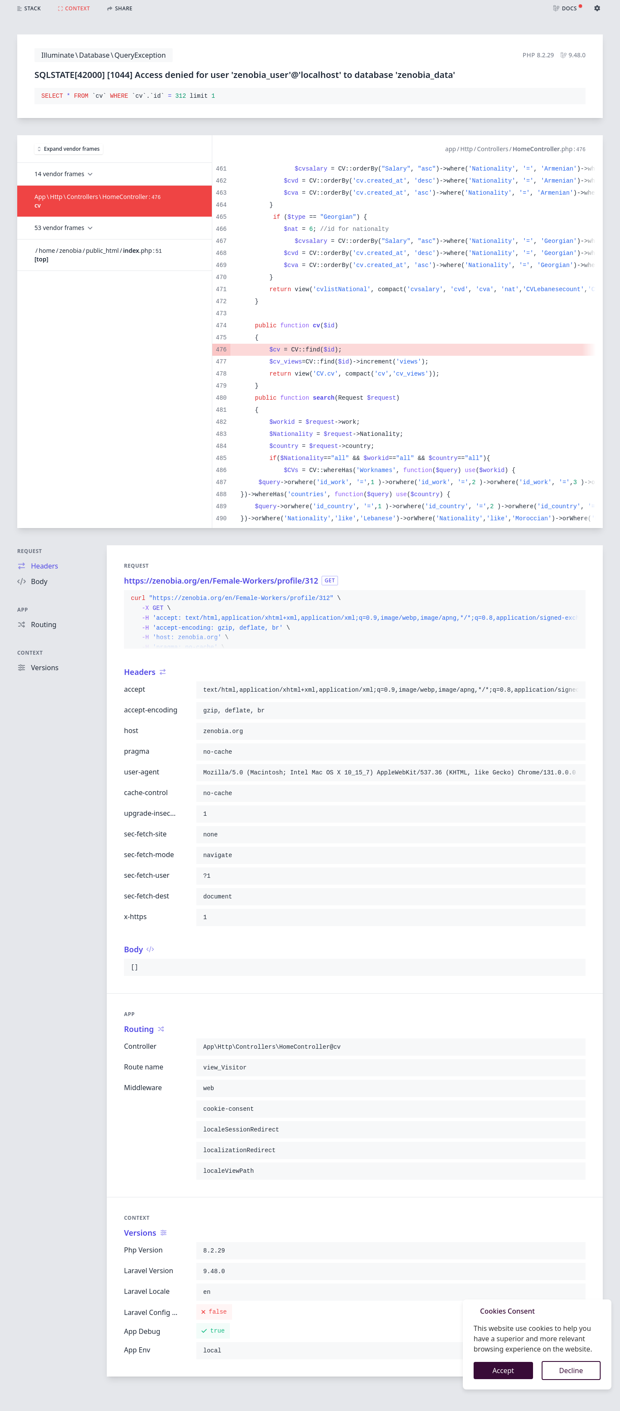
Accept (503, 1370)
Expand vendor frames (68, 148)
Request (29, 551)
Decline (571, 1370)
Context (30, 652)
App (22, 609)
